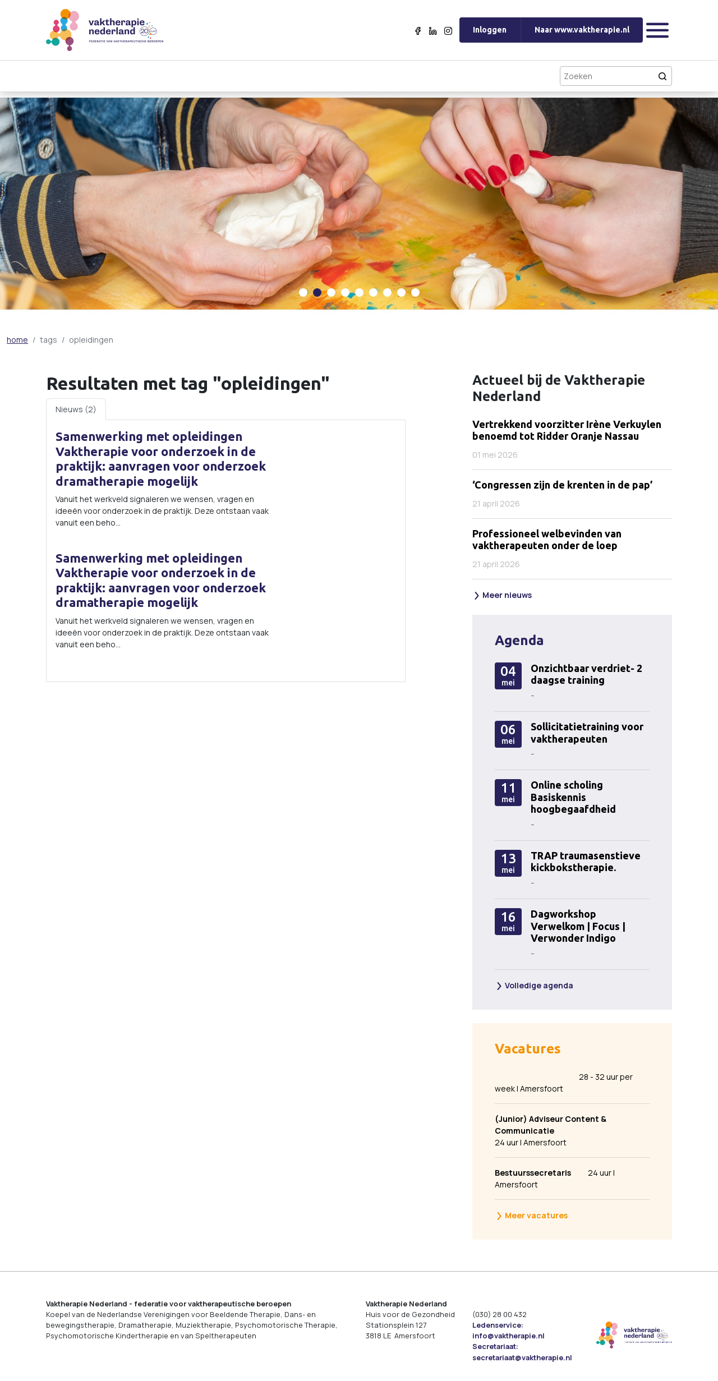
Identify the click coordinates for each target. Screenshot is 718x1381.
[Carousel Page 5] (359, 292)
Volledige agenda (534, 985)
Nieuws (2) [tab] (76, 409)
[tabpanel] (226, 550)
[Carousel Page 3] (331, 292)
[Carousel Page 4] (345, 292)
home (17, 339)
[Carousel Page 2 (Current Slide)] (317, 292)
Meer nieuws (502, 595)
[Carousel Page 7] (387, 292)
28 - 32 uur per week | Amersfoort (564, 1082)
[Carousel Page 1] (303, 292)
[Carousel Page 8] (401, 292)
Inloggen (490, 29)
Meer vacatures (531, 1215)
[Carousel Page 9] (415, 292)
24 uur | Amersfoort (564, 1130)
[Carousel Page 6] (373, 292)
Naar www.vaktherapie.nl (582, 29)
